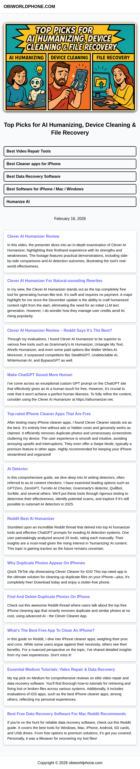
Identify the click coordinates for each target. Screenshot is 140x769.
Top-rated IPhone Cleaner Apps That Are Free (49, 414)
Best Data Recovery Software (33, 176)
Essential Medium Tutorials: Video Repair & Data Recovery (61, 669)
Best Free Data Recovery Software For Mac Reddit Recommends (66, 714)
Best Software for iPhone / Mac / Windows (45, 189)
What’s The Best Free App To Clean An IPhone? (51, 630)
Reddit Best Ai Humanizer (30, 519)
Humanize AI (18, 202)
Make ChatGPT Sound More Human (39, 375)
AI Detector (17, 469)
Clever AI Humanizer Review (33, 236)
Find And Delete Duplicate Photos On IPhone (48, 597)
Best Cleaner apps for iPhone (34, 164)
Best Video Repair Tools (29, 151)
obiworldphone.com (29, 6)
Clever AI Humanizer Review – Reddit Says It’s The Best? (59, 330)
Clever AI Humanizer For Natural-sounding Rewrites (54, 281)
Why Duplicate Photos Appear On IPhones (46, 563)
